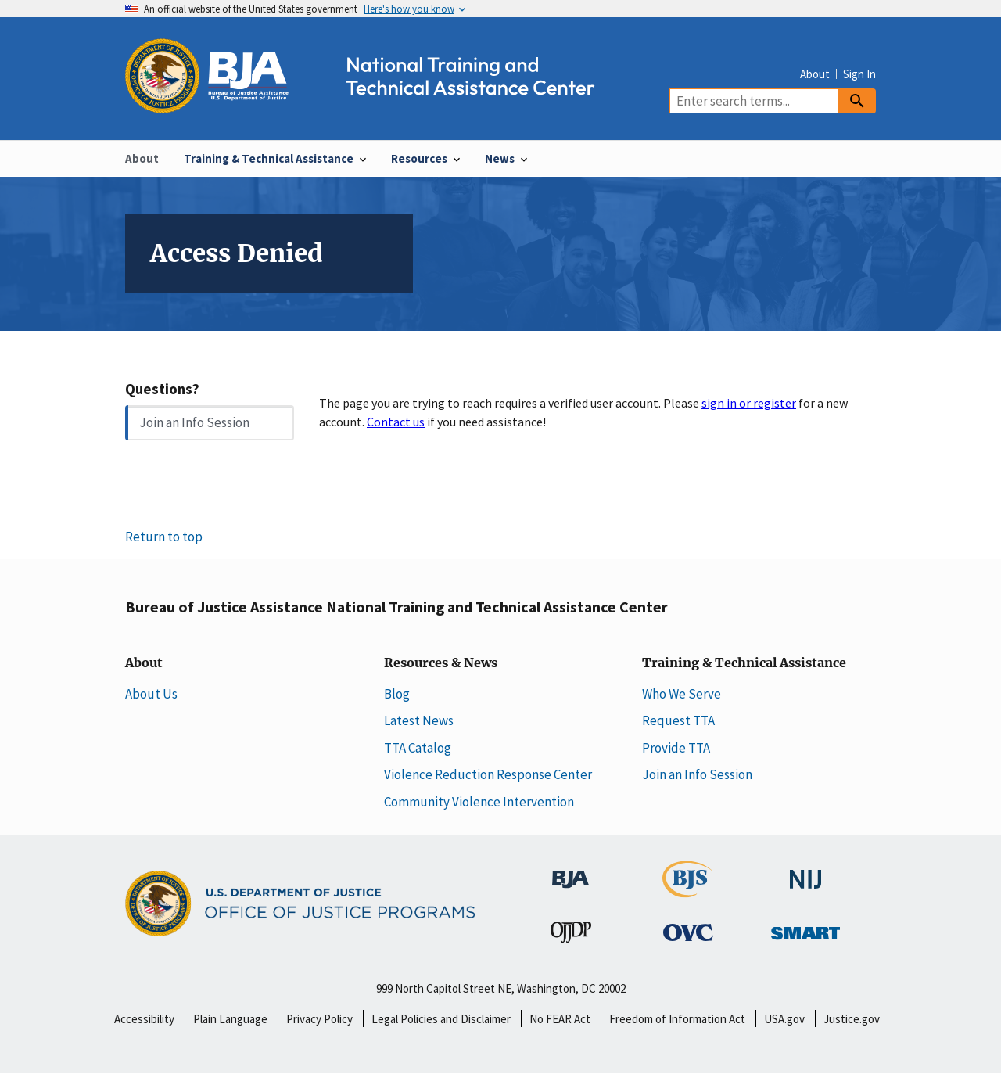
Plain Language (230, 1018)
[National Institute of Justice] (805, 872)
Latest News (419, 720)
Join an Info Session (194, 422)
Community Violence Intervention (479, 801)
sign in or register (748, 403)
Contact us (396, 421)
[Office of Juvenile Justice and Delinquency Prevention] (571, 935)
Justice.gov (851, 1018)
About (815, 74)
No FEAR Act (559, 1018)
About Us (151, 693)
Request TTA (678, 720)
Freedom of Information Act (677, 1018)
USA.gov (784, 1018)
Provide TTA (676, 747)
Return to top (164, 536)
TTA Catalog (417, 747)
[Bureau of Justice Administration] (570, 871)
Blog (397, 693)
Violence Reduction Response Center (488, 774)
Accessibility (144, 1018)
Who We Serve (681, 693)
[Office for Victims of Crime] (688, 931)
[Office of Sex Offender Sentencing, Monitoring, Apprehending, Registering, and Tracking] (805, 928)
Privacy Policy (319, 1018)
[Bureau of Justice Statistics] (687, 890)
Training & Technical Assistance (744, 663)
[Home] (373, 104)
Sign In (859, 74)
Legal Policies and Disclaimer (441, 1018)
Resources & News (440, 663)
